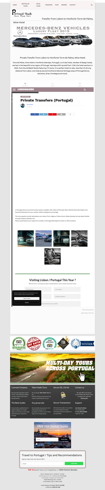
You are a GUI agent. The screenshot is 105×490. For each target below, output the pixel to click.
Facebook (56, 474)
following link (84, 398)
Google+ (62, 474)
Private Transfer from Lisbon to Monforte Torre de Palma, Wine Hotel (52, 57)
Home (42, 474)
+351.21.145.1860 (59, 485)
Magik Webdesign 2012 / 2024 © (52, 479)
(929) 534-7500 (56, 487)
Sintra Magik (63, 476)
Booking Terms (49, 474)
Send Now (64, 439)
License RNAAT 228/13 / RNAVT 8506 (52, 481)
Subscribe (74, 463)
